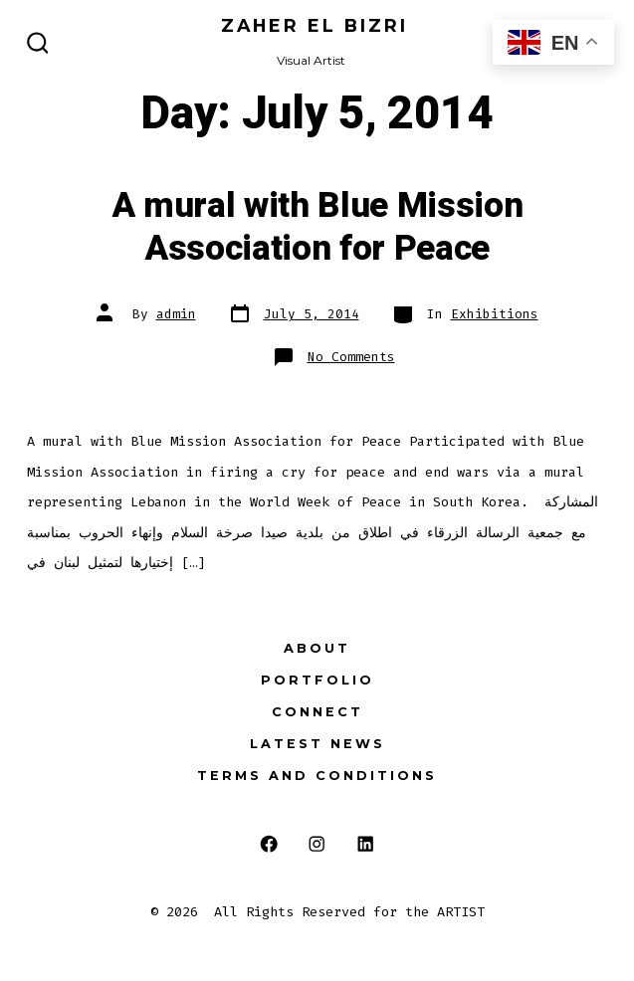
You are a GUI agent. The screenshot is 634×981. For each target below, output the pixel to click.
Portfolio (317, 680)
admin (176, 313)
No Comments (351, 356)
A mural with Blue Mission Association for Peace (317, 227)
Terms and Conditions (317, 775)
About (317, 648)
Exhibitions (494, 313)
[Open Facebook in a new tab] (268, 844)
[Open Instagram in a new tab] (317, 844)
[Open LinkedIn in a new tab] (365, 844)
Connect (317, 711)
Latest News (317, 743)
